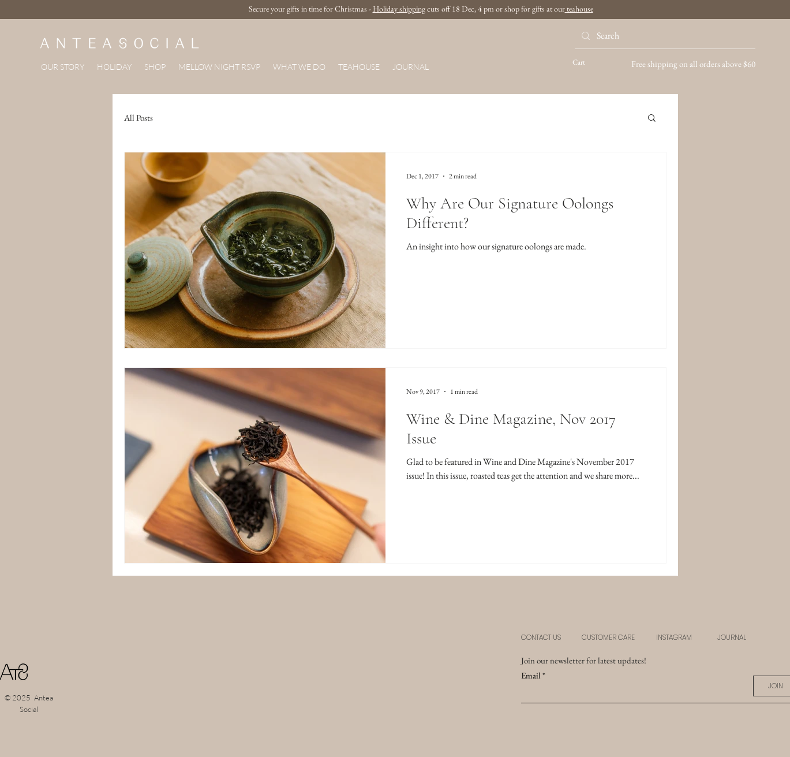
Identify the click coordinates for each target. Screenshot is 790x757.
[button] (155, 67)
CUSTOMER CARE (608, 637)
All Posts (138, 117)
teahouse (579, 8)
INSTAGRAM (674, 637)
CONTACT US (541, 637)
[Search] (664, 36)
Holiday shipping (399, 8)
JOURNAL (731, 637)
